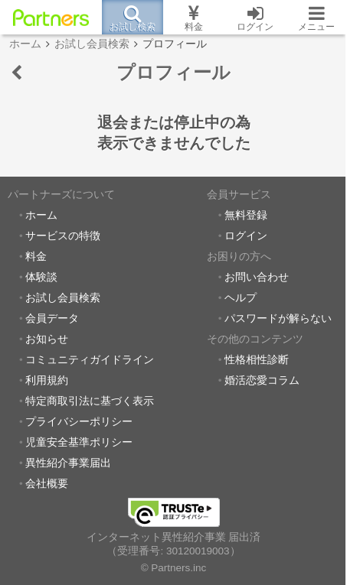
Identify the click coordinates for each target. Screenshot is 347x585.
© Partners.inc (174, 568)
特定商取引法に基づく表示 (89, 401)
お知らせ (46, 339)
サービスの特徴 (62, 236)
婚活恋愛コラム (262, 380)
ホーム (41, 215)
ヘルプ (240, 298)
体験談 (41, 277)
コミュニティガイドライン (89, 360)
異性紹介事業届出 (68, 463)
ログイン (245, 236)
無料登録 (245, 215)
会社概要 (46, 483)
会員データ (52, 318)
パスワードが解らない (278, 318)
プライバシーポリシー (79, 421)
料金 (36, 256)
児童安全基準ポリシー (79, 442)
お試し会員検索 (62, 298)
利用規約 (46, 380)
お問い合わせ (256, 277)
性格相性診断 (256, 360)
